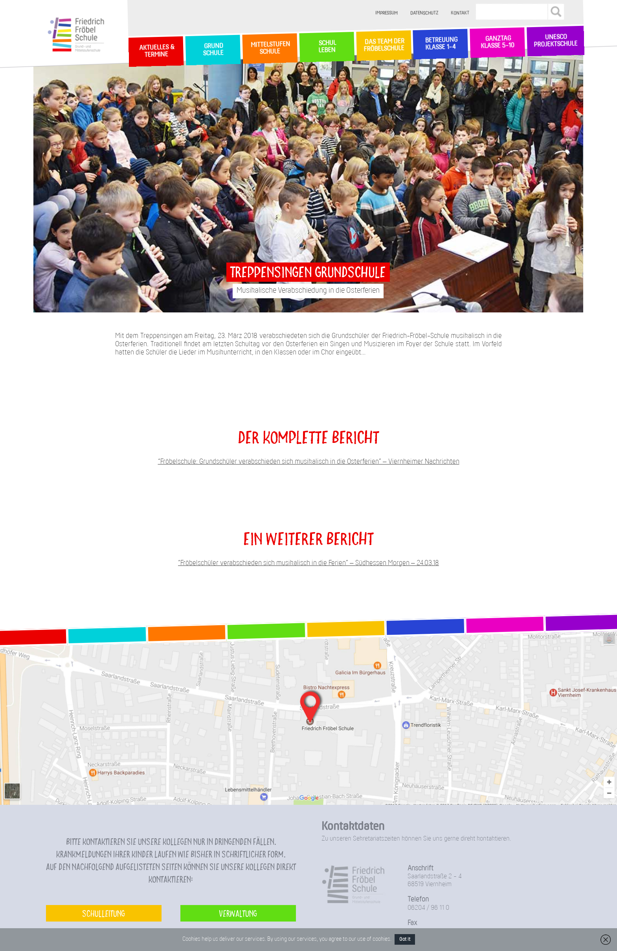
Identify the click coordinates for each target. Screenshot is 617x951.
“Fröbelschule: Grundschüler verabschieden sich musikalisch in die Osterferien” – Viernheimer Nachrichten (308, 462)
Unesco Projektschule (555, 41)
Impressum (387, 13)
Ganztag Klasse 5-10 (497, 42)
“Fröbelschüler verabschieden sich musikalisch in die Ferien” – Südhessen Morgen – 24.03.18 (308, 563)
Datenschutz (425, 13)
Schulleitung (103, 913)
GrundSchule (212, 49)
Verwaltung (238, 913)
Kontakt (460, 13)
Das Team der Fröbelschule (383, 45)
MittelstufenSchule (269, 48)
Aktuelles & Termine (156, 51)
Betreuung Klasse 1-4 (440, 43)
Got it (404, 939)
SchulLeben (326, 46)
